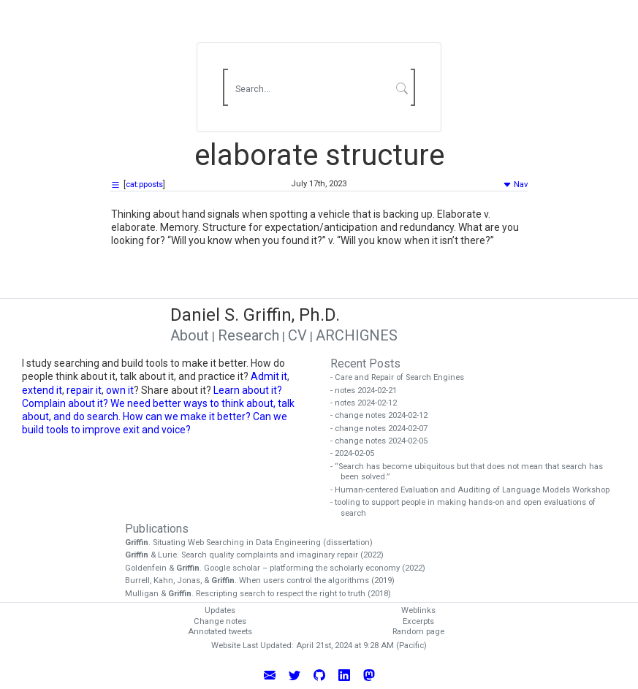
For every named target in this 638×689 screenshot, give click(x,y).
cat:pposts (144, 184)
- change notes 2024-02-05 (384, 441)
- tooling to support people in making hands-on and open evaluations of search (468, 508)
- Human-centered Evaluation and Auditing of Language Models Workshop (475, 490)
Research (248, 335)
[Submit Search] (401, 88)
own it (120, 390)
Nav (515, 184)
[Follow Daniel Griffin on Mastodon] (369, 674)
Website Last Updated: (252, 645)
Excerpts (418, 621)
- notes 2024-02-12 (369, 403)
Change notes (220, 621)
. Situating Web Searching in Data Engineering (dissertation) (254, 542)
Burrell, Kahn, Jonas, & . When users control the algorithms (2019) (265, 580)
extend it (42, 390)
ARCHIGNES (357, 335)
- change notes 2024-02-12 (384, 415)
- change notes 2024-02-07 (384, 428)
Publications (157, 529)
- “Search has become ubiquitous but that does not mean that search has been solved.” (472, 472)
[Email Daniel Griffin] (270, 674)
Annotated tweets (220, 631)
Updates (220, 610)
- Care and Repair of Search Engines (402, 377)
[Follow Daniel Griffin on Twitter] (294, 674)
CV (297, 335)
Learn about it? (247, 390)
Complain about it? (65, 403)
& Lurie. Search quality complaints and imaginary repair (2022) (259, 555)
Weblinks (418, 610)
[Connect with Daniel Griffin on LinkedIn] (344, 674)
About (189, 335)
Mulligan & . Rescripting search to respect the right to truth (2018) (263, 593)
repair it (84, 390)
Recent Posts (365, 363)
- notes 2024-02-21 (369, 390)
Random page (418, 631)
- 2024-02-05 (357, 453)
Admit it (269, 376)
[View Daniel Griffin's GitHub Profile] (319, 674)
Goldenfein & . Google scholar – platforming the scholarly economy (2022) (280, 568)
